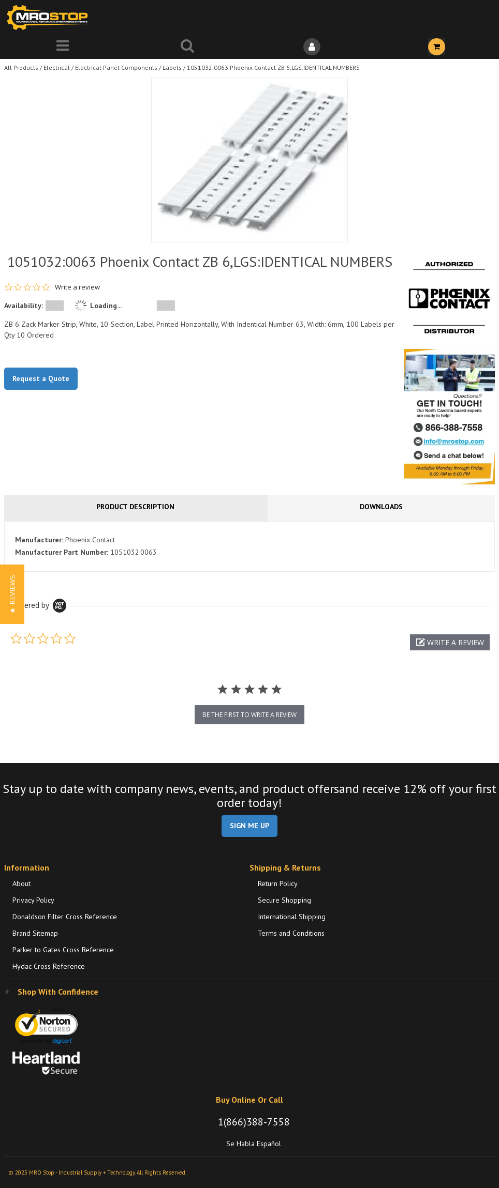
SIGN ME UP (249, 825)
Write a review (77, 287)
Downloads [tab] (381, 506)
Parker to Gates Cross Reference (63, 949)
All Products (21, 67)
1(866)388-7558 (254, 1122)
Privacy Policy (33, 900)
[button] (450, 642)
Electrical (56, 67)
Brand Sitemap (35, 933)
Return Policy (278, 883)
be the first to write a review (249, 714)
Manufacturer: (39, 539)
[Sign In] (312, 47)
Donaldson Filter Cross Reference (64, 916)
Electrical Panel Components (116, 67)
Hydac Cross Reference (48, 966)
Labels (172, 67)
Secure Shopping (284, 900)
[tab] (249, 546)
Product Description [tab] (135, 506)
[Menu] (62, 47)
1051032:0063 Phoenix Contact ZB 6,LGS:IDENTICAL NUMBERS (273, 67)
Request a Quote (40, 378)
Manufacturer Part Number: (61, 552)
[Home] (50, 17)
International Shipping (292, 916)
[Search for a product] (187, 47)
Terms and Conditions (291, 933)
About (21, 883)
